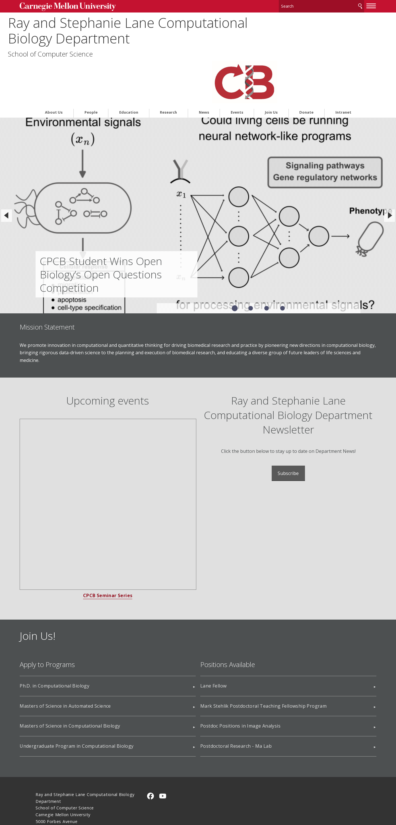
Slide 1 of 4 (235, 263)
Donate (306, 67)
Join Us (271, 67)
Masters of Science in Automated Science (81, 660)
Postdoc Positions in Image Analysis (240, 681)
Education (128, 67)
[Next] (389, 170)
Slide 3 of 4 (266, 263)
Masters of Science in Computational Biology (86, 681)
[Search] (307, 5)
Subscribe (280, 428)
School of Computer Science (78, 53)
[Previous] (6, 170)
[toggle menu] (355, 5)
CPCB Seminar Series (116, 550)
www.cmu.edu (80, 800)
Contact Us (47, 789)
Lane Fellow (213, 641)
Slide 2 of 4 (250, 263)
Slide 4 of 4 (282, 263)
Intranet (343, 67)
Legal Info (46, 800)
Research (168, 67)
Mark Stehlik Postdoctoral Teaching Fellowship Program (263, 660)
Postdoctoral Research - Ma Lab (236, 701)
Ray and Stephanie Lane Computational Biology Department (143, 29)
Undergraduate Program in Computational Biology (92, 701)
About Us (54, 67)
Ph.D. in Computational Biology (70, 641)
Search (344, 5)
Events (237, 67)
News (204, 67)
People (91, 67)
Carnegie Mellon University (78, 6)
